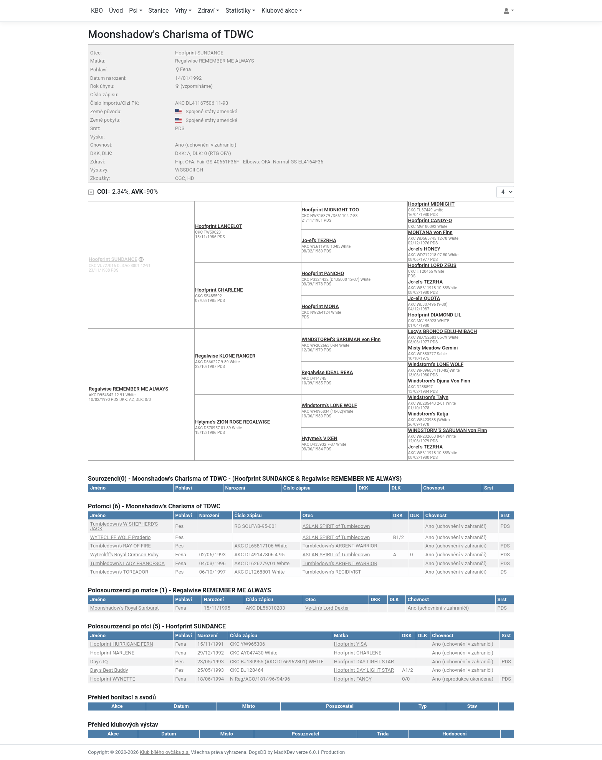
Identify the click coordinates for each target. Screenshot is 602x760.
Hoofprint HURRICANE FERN (121, 644)
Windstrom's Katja (428, 414)
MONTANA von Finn (430, 232)
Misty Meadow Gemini (433, 348)
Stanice (159, 10)
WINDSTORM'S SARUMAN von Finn (341, 339)
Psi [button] (133, 10)
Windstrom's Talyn (428, 397)
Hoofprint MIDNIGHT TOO (330, 210)
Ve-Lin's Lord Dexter (327, 608)
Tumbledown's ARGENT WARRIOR (340, 546)
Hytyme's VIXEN (319, 438)
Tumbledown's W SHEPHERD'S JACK (124, 526)
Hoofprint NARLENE (112, 653)
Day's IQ (99, 661)
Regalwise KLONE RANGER (225, 356)
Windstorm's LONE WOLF (435, 364)
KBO (97, 10)
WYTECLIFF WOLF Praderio (120, 537)
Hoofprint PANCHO (323, 273)
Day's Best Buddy (109, 670)
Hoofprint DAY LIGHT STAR (364, 661)
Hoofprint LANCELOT (218, 226)
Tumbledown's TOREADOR (119, 572)
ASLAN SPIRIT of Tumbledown (336, 526)
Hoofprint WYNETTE (112, 679)
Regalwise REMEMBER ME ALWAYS (214, 61)
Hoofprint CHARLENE (219, 290)
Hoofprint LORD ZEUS (432, 265)
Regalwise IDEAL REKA (327, 372)
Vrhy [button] (181, 10)
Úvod (116, 10)
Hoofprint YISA (350, 644)
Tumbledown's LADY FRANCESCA (127, 563)
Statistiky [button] (238, 10)
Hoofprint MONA (320, 306)
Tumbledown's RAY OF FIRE (120, 546)
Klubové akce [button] (279, 10)
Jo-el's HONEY (424, 249)
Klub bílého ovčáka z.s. (165, 752)
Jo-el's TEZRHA (319, 240)
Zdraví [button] (206, 10)
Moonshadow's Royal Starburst (124, 608)
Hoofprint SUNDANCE (199, 53)
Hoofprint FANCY (353, 679)
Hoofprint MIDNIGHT (431, 204)
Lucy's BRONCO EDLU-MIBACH (442, 331)
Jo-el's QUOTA (424, 298)
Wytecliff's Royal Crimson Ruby (124, 554)
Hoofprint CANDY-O (430, 220)
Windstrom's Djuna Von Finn (439, 381)
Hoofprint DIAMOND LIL (434, 315)
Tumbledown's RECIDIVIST (332, 572)
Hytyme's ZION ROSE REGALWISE (232, 422)
